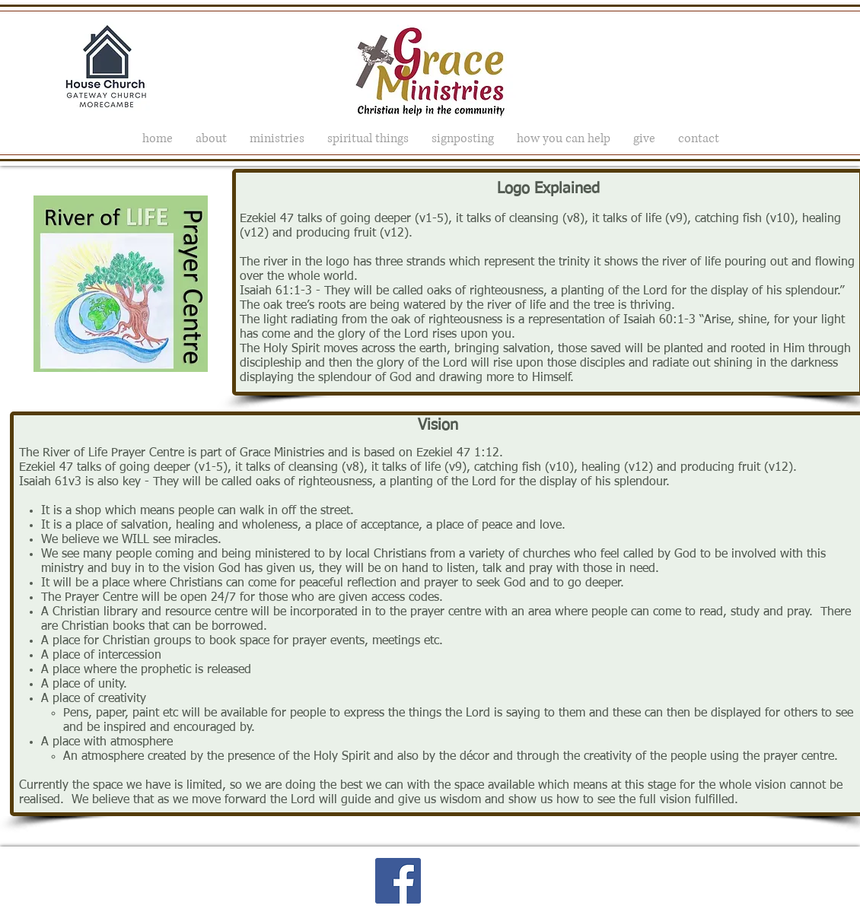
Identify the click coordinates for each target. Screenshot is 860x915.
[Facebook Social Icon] (398, 881)
